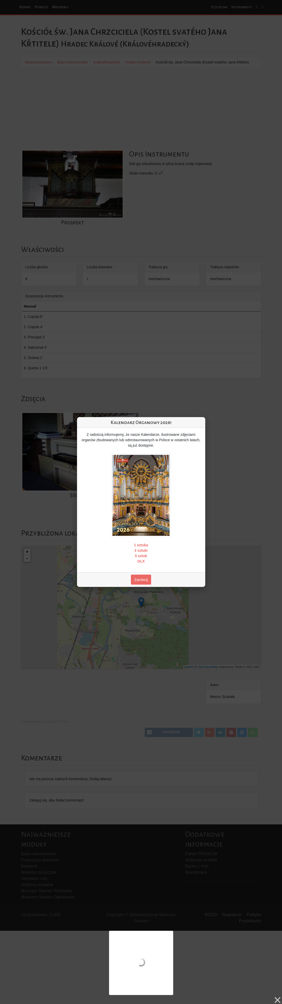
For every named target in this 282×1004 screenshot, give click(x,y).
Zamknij (141, 579)
